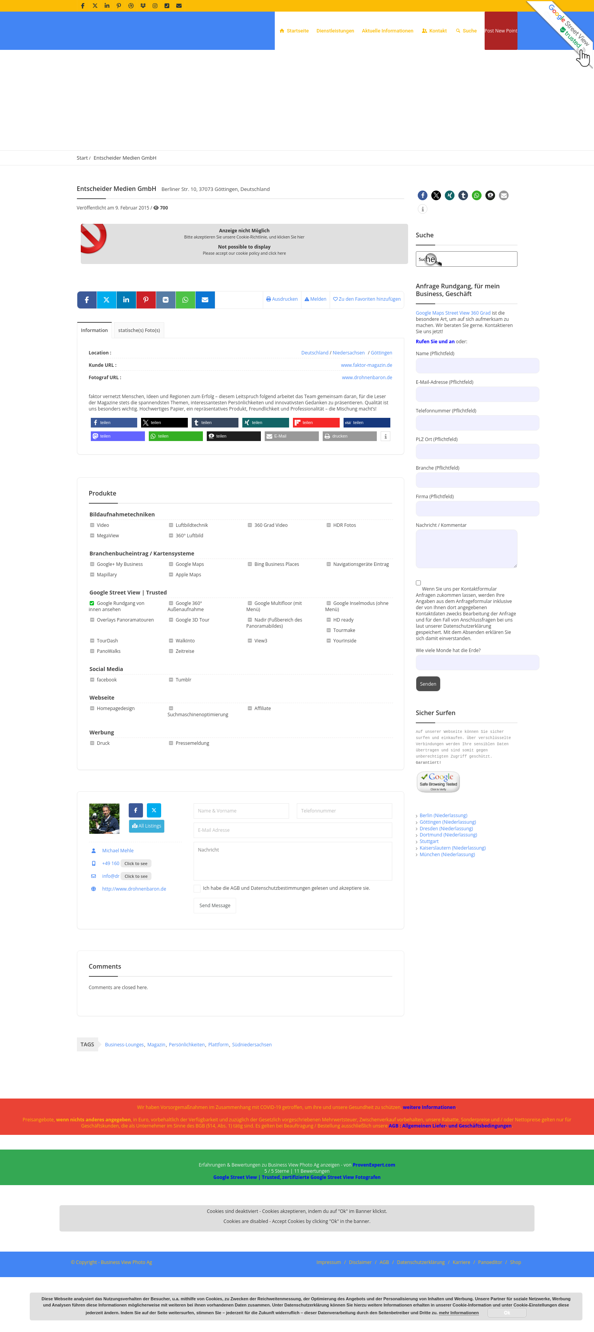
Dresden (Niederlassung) (446, 878)
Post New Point (501, 30)
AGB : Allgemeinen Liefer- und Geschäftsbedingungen (450, 1180)
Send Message (214, 960)
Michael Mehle (111, 905)
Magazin (156, 1099)
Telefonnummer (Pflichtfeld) (466, 466)
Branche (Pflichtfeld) (466, 523)
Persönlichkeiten (187, 1099)
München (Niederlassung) (447, 904)
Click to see (136, 918)
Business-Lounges (124, 1099)
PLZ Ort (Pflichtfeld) (466, 495)
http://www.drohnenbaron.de (127, 943)
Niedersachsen (349, 402)
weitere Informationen (429, 1162)
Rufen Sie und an (435, 391)
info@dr (104, 931)
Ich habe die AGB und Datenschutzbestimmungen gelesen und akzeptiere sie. (286, 943)
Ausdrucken (282, 349)
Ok (507, 1312)
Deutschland (314, 402)
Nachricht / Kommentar (466, 586)
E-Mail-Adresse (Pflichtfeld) (466, 437)
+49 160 (104, 918)
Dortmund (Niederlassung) (448, 884)
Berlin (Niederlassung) (443, 865)
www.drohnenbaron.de (367, 427)
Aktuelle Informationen (388, 31)
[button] (114, 475)
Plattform (218, 1099)
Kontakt (434, 31)
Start (82, 207)
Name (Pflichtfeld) (466, 409)
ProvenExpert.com (374, 1219)
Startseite (294, 31)
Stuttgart (429, 891)
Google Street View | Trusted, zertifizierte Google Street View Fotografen (297, 1232)
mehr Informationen (459, 1312)
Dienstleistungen (335, 31)
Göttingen (382, 402)
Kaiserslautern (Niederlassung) (453, 897)
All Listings (147, 880)
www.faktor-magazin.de (366, 415)
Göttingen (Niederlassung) (448, 872)
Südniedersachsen (252, 1099)
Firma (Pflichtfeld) (466, 552)
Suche (465, 31)
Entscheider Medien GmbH (125, 207)
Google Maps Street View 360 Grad (453, 362)
